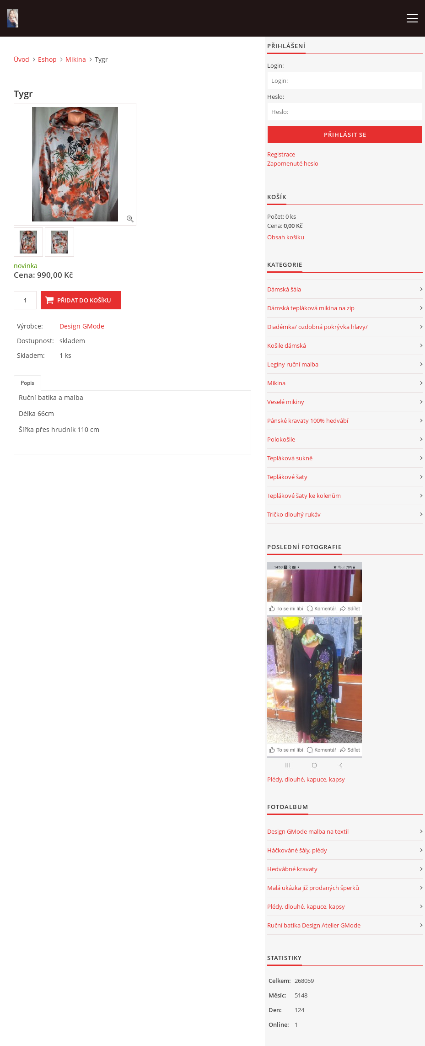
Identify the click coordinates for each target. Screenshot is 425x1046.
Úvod (21, 59)
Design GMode (81, 326)
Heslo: (275, 96)
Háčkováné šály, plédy (297, 850)
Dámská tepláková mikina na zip (311, 308)
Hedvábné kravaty (292, 869)
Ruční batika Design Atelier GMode (313, 925)
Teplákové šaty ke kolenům (304, 495)
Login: (275, 65)
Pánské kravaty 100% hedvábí (307, 420)
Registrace (281, 154)
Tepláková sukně (289, 458)
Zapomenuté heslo (292, 163)
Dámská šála (284, 289)
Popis (27, 383)
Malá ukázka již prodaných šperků (313, 888)
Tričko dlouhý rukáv (294, 514)
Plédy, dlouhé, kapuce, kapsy (306, 779)
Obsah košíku (285, 237)
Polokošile (281, 439)
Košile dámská (286, 345)
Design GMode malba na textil (308, 831)
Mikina (75, 59)
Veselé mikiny (285, 402)
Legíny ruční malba (292, 364)
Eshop (47, 59)
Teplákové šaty (287, 477)
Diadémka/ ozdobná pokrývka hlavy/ (317, 327)
